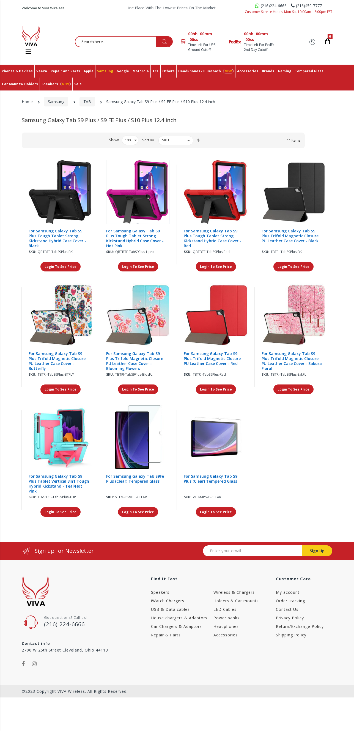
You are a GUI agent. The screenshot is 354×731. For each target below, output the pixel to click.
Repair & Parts (166, 634)
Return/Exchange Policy (300, 626)
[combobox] (124, 41)
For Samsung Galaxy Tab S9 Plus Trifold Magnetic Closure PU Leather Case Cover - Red (212, 358)
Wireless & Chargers (234, 592)
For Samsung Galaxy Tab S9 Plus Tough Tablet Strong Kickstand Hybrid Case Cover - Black (57, 238)
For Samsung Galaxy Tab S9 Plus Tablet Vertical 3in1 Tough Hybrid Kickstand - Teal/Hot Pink (59, 484)
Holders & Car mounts (236, 600)
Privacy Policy (290, 617)
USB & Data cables (170, 609)
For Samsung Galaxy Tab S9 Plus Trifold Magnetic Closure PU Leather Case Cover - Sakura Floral (292, 361)
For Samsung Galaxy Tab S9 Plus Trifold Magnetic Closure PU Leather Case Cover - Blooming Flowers (134, 361)
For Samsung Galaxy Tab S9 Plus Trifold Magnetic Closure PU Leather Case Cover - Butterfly (57, 361)
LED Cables (225, 609)
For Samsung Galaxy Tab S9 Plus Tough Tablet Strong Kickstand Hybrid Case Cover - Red (212, 238)
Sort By (148, 140)
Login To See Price (60, 266)
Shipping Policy (291, 634)
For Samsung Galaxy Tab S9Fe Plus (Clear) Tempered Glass (135, 479)
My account (288, 592)
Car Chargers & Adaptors (176, 626)
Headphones (226, 626)
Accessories (225, 634)
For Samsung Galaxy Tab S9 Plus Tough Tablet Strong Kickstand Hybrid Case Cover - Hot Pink (135, 238)
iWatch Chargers (167, 600)
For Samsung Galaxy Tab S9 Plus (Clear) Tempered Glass (210, 479)
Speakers (160, 592)
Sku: (32, 251)
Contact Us (287, 609)
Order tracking (290, 600)
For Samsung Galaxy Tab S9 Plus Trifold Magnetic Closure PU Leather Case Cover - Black (290, 236)
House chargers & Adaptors (179, 617)
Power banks (226, 617)
